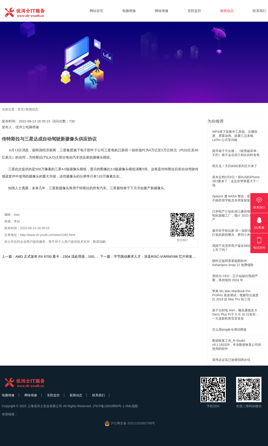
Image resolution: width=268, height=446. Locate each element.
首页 (21, 109)
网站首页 (96, 11)
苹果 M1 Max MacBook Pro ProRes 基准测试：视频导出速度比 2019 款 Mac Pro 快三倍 (235, 295)
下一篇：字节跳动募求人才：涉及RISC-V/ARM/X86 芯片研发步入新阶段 (154, 256)
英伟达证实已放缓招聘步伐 (231, 360)
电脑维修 (129, 11)
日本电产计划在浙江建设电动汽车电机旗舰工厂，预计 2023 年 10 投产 (236, 215)
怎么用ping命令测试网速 (229, 329)
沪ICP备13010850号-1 (108, 406)
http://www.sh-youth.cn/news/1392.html (47, 235)
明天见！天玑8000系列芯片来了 (234, 166)
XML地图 (131, 406)
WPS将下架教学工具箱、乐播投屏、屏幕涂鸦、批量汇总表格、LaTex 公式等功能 (234, 136)
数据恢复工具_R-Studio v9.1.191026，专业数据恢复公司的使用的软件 (236, 344)
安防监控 (194, 11)
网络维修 (161, 11)
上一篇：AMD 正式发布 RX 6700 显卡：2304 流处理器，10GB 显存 (53, 256)
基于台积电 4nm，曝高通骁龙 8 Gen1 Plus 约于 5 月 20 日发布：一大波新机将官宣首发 (235, 314)
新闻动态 (227, 11)
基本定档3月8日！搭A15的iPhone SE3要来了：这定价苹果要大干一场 (236, 181)
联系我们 (259, 11)
